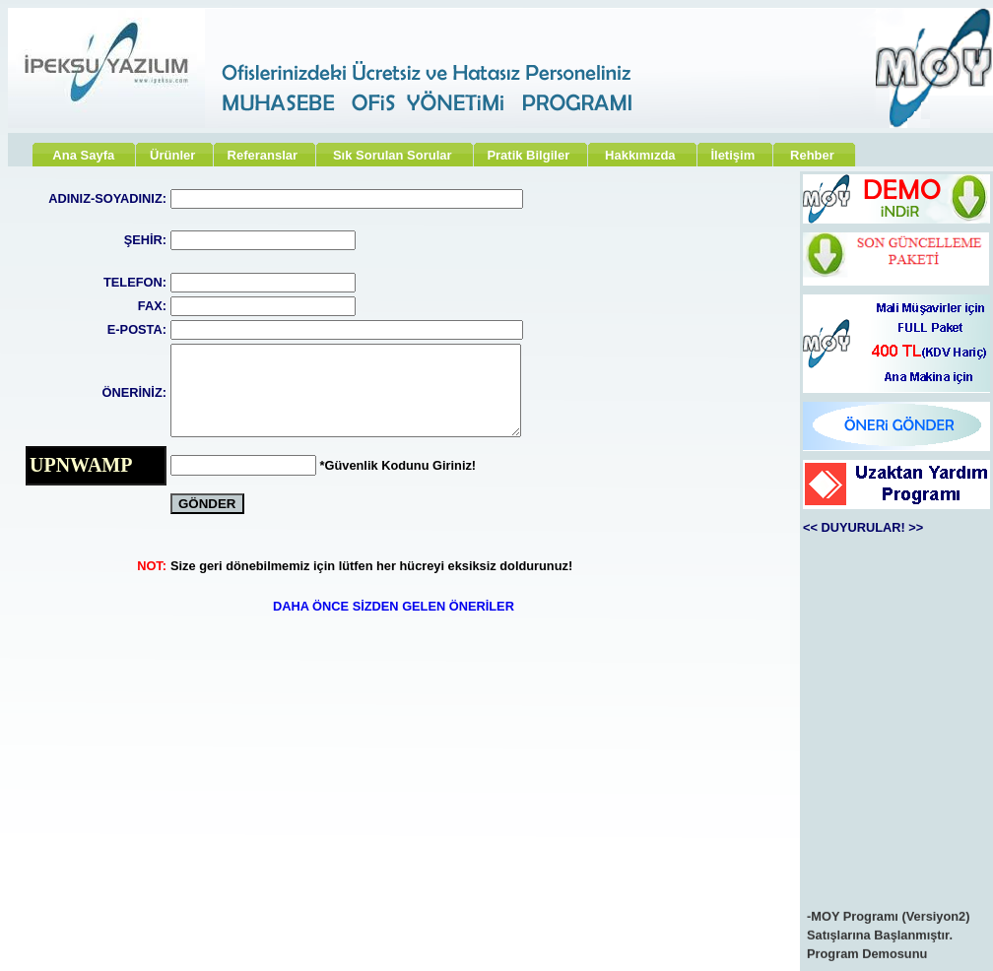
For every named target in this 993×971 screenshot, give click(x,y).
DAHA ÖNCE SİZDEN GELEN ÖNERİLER (393, 606)
